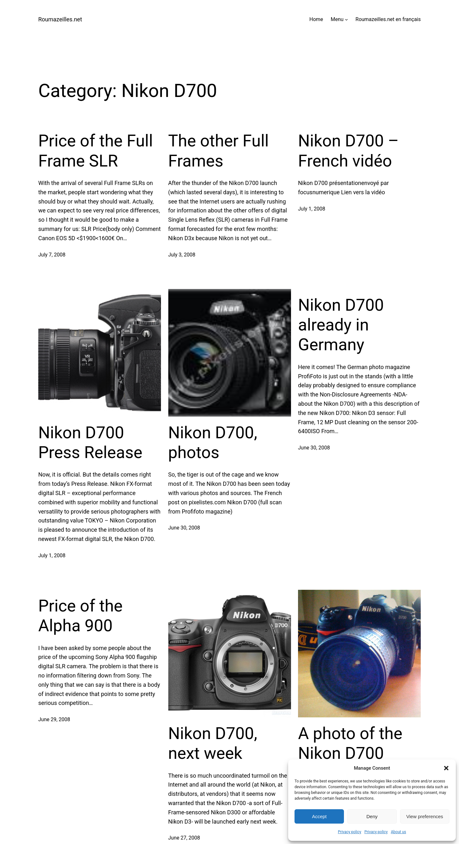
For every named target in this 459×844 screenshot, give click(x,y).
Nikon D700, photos (212, 442)
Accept (319, 816)
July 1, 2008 (311, 209)
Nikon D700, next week (212, 743)
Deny (371, 816)
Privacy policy (349, 832)
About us (398, 832)
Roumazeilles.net (60, 19)
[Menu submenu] (346, 19)
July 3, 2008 (181, 255)
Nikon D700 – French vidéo (348, 150)
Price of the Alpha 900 (80, 615)
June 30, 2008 (184, 528)
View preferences (424, 816)
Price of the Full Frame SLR (95, 150)
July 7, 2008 (51, 255)
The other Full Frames (218, 150)
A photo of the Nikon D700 (350, 743)
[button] (446, 768)
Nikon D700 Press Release (90, 442)
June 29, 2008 (54, 719)
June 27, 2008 (184, 838)
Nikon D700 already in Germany (341, 325)
